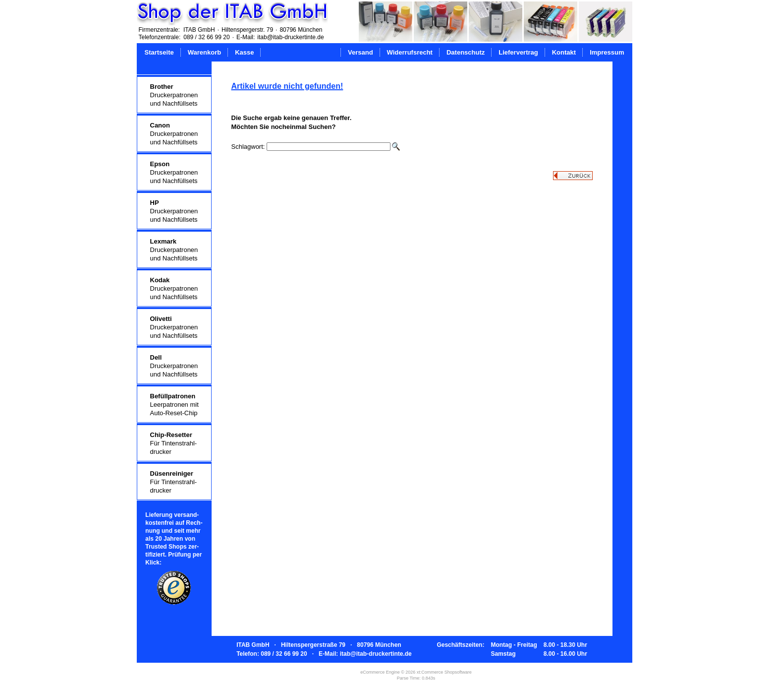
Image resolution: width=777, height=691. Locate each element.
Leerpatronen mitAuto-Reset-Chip (174, 404)
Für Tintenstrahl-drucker (173, 443)
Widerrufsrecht (410, 52)
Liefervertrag (518, 52)
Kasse (244, 52)
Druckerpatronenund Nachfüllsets (174, 95)
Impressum (607, 52)
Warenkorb (204, 52)
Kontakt (564, 52)
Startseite (159, 52)
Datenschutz (465, 52)
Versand (360, 52)
